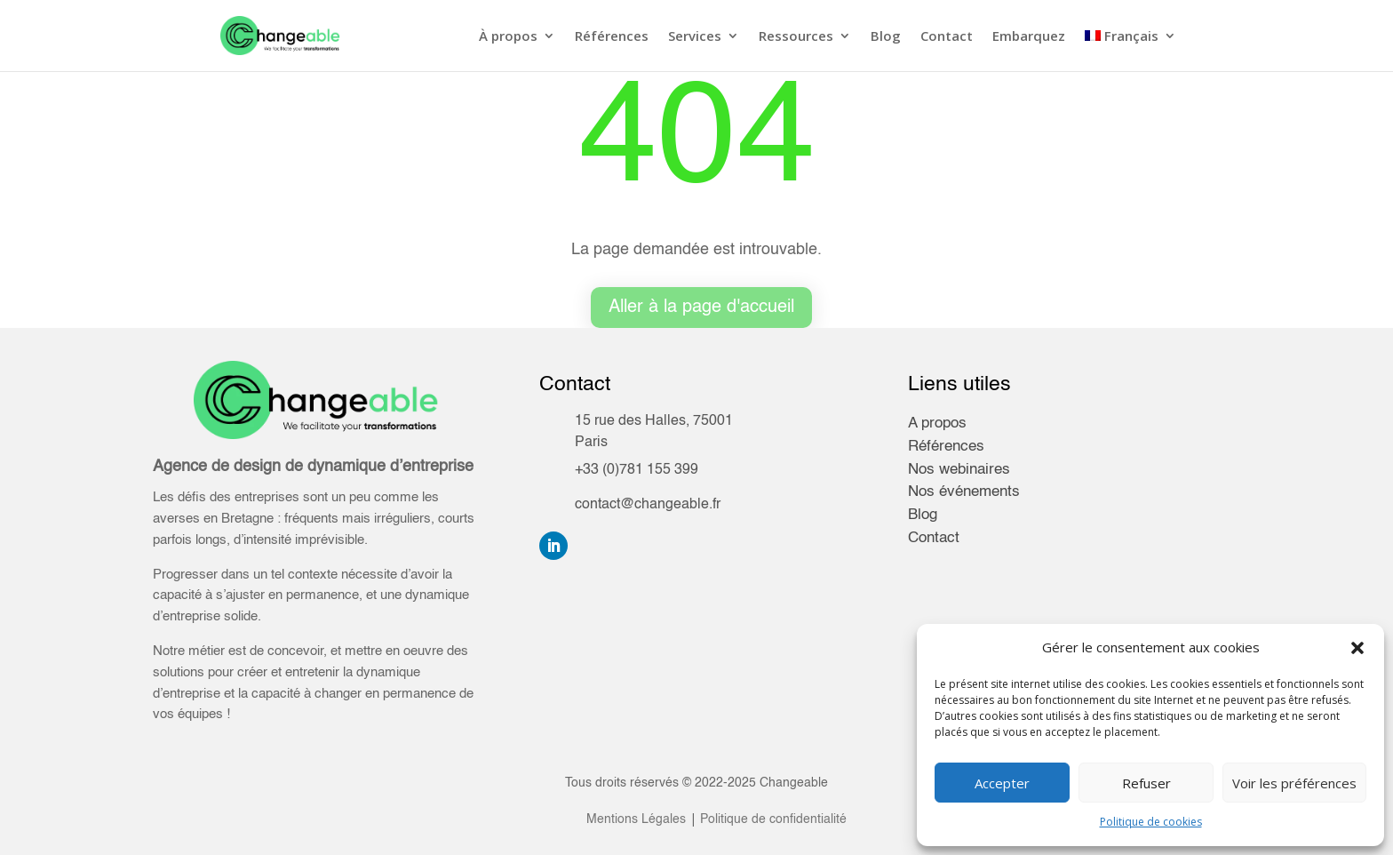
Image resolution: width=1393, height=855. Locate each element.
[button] (1357, 648)
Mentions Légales (636, 819)
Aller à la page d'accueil (701, 307)
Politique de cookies (1151, 821)
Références (612, 36)
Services (694, 36)
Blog (886, 36)
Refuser (1146, 783)
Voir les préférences (1294, 783)
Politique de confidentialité (771, 819)
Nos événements (964, 491)
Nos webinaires (959, 469)
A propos (937, 423)
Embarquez (1028, 36)
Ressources (796, 36)
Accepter (1002, 783)
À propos (508, 36)
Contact (946, 36)
